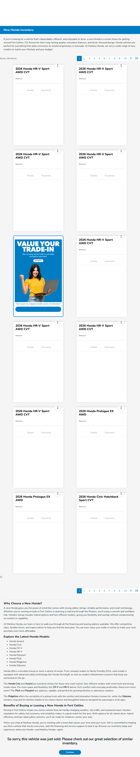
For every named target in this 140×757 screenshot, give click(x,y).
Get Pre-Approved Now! (38, 309)
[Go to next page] (131, 58)
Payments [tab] (46, 90)
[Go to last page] (136, 58)
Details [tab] (30, 90)
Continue (70, 752)
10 (125, 58)
